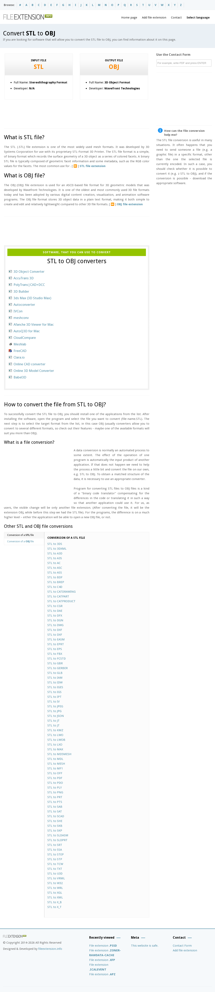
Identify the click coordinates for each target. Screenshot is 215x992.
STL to (54, 544)
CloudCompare (25, 338)
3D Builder (21, 291)
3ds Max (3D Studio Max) (32, 298)
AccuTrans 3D (24, 278)
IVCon (18, 311)
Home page (129, 17)
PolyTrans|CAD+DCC (29, 285)
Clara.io (19, 357)
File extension (103, 945)
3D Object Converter (29, 272)
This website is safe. (144, 945)
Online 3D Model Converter (34, 371)
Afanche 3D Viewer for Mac (34, 324)
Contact (176, 17)
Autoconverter (24, 305)
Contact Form (182, 945)
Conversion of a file (20, 535)
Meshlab (20, 344)
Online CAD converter (29, 364)
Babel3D (20, 377)
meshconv (21, 318)
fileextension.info (50, 949)
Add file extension (154, 17)
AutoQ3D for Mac (27, 331)
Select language (198, 17)
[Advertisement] (76, 112)
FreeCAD (20, 351)
